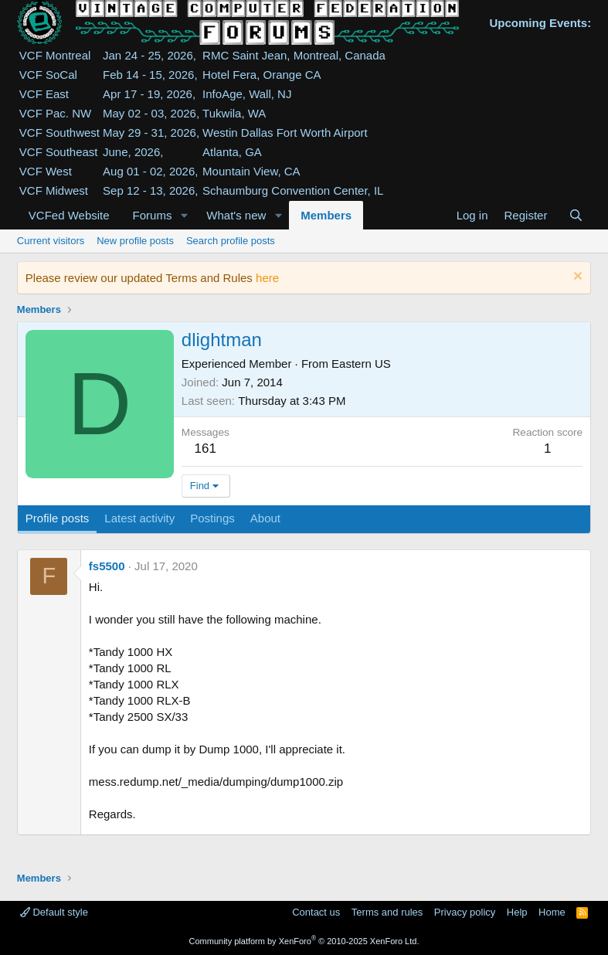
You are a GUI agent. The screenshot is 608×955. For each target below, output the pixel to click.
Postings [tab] (212, 518)
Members (326, 215)
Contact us (316, 912)
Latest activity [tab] (139, 518)
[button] (184, 215)
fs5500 (107, 566)
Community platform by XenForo (304, 941)
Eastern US (361, 363)
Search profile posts (230, 240)
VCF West (45, 171)
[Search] (576, 215)
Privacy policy (464, 912)
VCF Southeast (58, 151)
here (267, 277)
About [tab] (265, 518)
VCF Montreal (55, 55)
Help (517, 912)
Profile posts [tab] (57, 518)
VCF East (44, 93)
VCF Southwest (59, 132)
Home (552, 912)
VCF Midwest (53, 190)
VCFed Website (69, 215)
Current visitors (50, 240)
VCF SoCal (48, 74)
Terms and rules (387, 912)
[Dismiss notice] (576, 278)
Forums (152, 215)
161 (205, 448)
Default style (54, 912)
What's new (236, 215)
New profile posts (135, 240)
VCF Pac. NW (55, 113)
